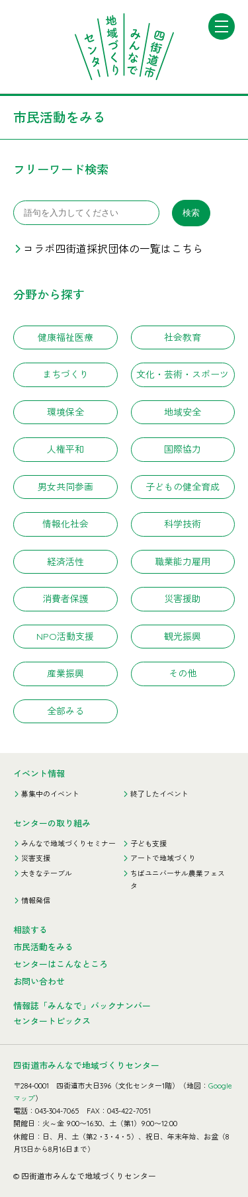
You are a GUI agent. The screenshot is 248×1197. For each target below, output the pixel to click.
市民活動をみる (43, 947)
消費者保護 (65, 599)
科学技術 (182, 524)
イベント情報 (39, 773)
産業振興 (65, 674)
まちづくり (65, 374)
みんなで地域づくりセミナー (68, 843)
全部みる (65, 711)
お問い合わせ (39, 981)
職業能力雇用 (182, 562)
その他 (182, 674)
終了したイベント (159, 794)
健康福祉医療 (65, 337)
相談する (30, 929)
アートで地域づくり (163, 858)
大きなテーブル (46, 873)
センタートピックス (52, 1021)
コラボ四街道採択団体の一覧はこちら (113, 248)
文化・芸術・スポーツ (182, 374)
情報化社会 (65, 524)
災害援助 (182, 599)
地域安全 (182, 412)
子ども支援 (148, 843)
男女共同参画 (65, 487)
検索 (191, 213)
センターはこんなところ (60, 964)
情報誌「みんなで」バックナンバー (82, 1005)
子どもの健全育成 (182, 487)
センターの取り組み (52, 823)
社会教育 (182, 337)
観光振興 (182, 637)
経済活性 (65, 562)
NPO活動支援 (65, 637)
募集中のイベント (50, 794)
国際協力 (182, 449)
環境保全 (65, 412)
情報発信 (35, 900)
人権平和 (65, 449)
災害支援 (35, 858)
